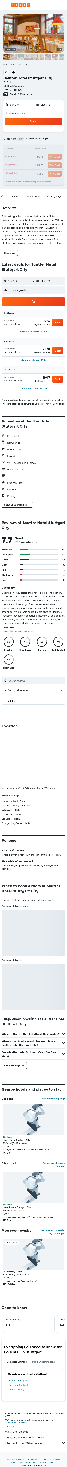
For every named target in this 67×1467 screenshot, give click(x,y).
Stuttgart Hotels (46, 1462)
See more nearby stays (53, 1098)
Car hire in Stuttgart (18, 1385)
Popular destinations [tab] (43, 1361)
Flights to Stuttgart (18, 1380)
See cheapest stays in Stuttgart (54, 1165)
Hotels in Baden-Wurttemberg (23, 1462)
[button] (5, 4)
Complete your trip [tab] (17, 1361)
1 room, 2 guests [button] (15, 112)
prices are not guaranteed (16, 1422)
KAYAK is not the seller (35, 1432)
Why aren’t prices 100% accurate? (35, 1443)
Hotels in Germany (52, 1459)
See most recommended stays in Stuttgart (52, 1232)
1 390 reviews (24, 94)
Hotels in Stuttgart (18, 1389)
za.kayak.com (9, 1459)
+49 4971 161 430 (12, 89)
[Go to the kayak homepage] (20, 5)
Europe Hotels (34, 1459)
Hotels (21, 1459)
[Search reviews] (36, 680)
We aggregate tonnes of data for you (35, 1437)
